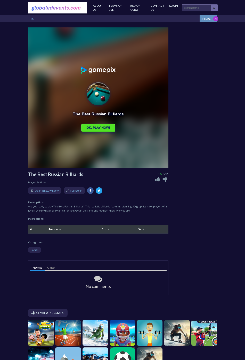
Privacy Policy (134, 7)
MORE (206, 18)
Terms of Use (115, 7)
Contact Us (157, 7)
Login (173, 5)
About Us (98, 7)
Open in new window (47, 190)
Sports (34, 249)
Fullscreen (76, 190)
